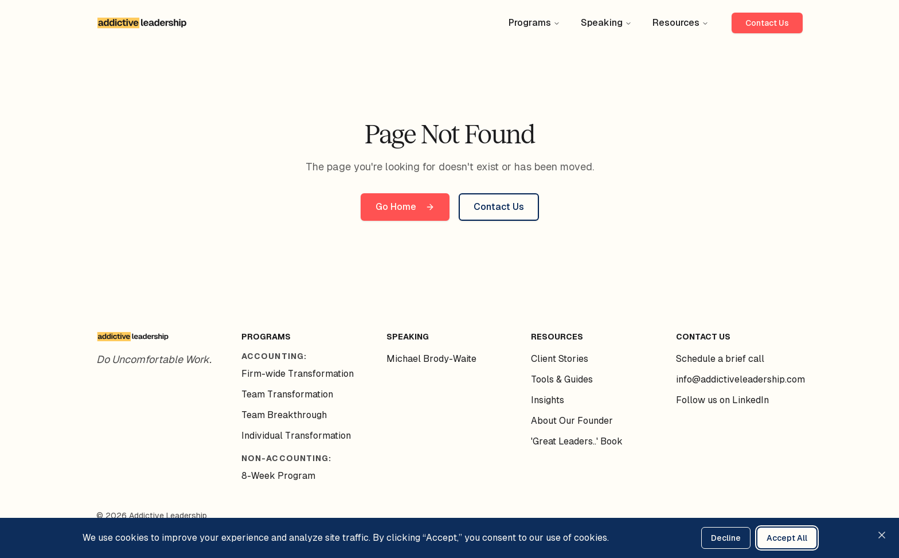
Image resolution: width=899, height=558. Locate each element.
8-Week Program (278, 475)
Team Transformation (287, 394)
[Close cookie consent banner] (882, 535)
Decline (726, 538)
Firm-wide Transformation (297, 373)
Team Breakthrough (284, 414)
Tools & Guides (562, 379)
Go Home (405, 206)
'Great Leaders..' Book (577, 441)
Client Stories (559, 358)
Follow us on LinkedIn (722, 400)
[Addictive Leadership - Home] (142, 22)
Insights (547, 400)
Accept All (787, 538)
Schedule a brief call (720, 358)
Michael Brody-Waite (431, 358)
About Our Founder (572, 420)
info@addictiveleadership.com (740, 379)
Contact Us (767, 23)
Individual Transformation (296, 435)
